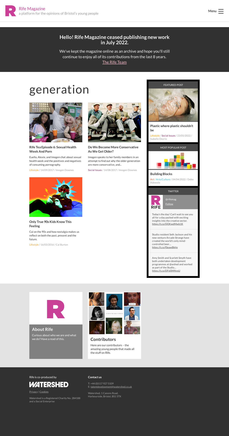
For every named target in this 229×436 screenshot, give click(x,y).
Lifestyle (34, 170)
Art (152, 179)
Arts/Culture (163, 179)
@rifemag (162, 202)
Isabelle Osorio (158, 138)
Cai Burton (62, 244)
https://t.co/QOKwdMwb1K (167, 223)
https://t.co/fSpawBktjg (165, 247)
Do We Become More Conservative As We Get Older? (113, 149)
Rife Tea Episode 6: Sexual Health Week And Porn (52, 149)
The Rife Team (114, 62)
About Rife (42, 329)
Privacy (33, 391)
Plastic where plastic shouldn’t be (171, 128)
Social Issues (95, 170)
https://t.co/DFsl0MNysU (166, 270)
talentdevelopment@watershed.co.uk (111, 386)
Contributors (103, 339)
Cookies (44, 391)
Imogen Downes (65, 170)
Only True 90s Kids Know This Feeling (50, 224)
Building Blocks (161, 174)
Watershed (49, 384)
